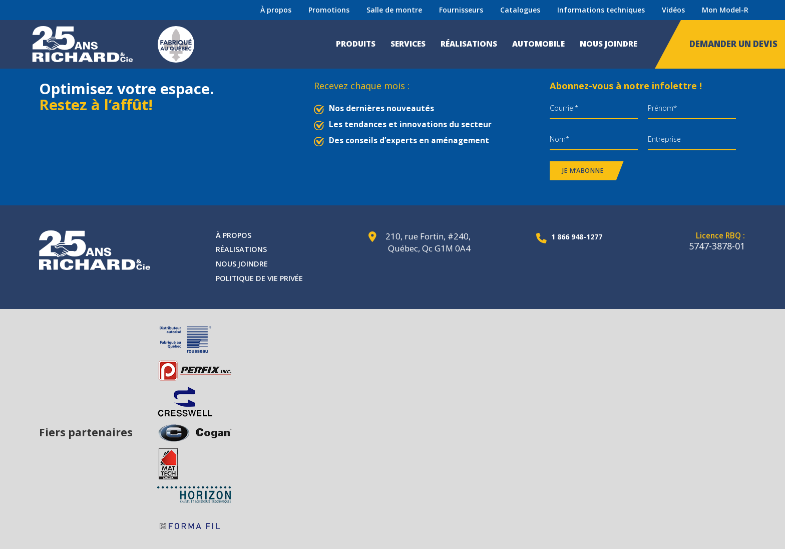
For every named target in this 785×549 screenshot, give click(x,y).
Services (408, 44)
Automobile (538, 44)
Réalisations (469, 44)
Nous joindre (608, 44)
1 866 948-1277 (571, 236)
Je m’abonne (583, 170)
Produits (355, 44)
